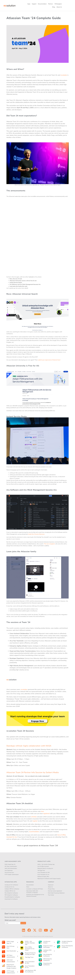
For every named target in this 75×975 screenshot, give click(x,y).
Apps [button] (28, 4)
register (35, 821)
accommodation (34, 832)
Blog (53, 7)
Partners (50, 4)
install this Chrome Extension (36, 534)
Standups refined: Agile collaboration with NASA (28, 746)
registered (46, 813)
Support (34, 4)
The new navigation (49, 544)
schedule (34, 817)
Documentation (42, 4)
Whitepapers (58, 4)
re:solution (64, 75)
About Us (59, 7)
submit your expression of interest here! (49, 360)
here (42, 811)
